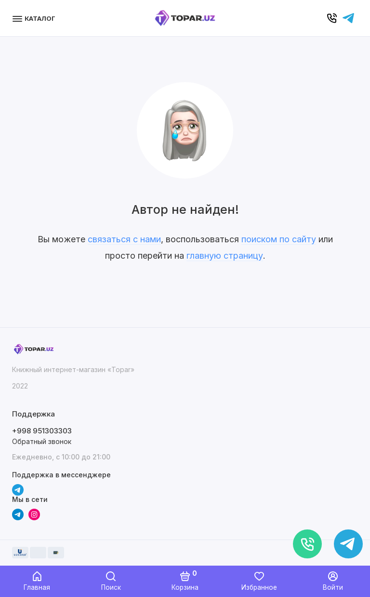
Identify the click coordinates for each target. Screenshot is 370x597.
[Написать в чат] (348, 543)
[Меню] (35, 18)
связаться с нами (124, 239)
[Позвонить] (307, 543)
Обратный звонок (41, 441)
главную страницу (224, 255)
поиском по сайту (278, 239)
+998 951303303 (42, 430)
